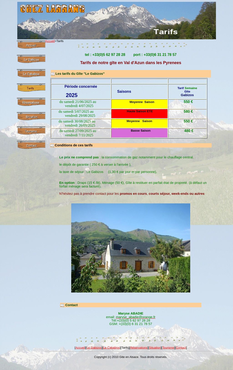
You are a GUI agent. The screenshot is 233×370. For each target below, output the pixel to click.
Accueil (50, 41)
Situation (155, 347)
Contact (181, 347)
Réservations (138, 347)
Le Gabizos (93, 347)
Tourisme (168, 347)
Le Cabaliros (111, 347)
